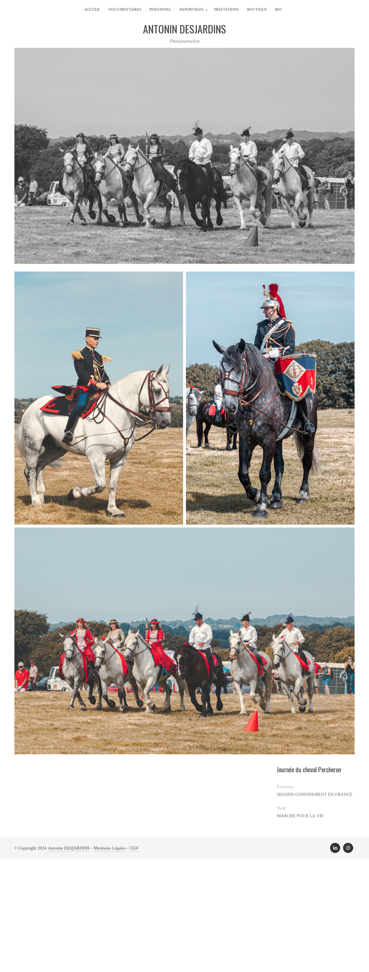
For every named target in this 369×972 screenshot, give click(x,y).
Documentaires (124, 9)
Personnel (160, 9)
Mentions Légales (110, 848)
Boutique (257, 9)
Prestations (226, 9)
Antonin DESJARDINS (69, 848)
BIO (278, 9)
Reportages (192, 9)
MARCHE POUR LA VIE (300, 816)
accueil (92, 9)
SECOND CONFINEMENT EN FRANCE (314, 795)
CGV (134, 848)
